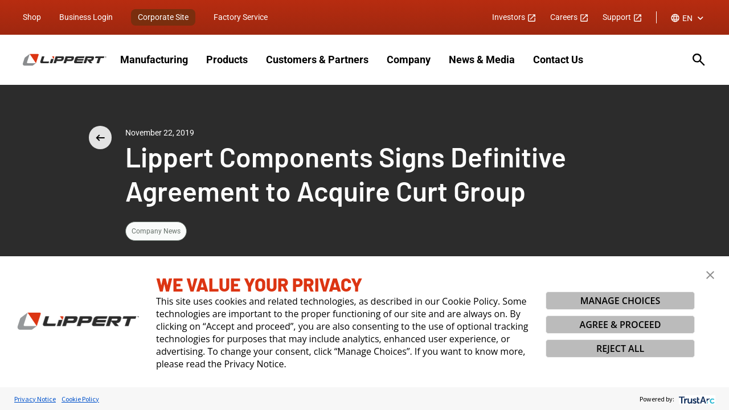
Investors (514, 17)
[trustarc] (695, 399)
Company (409, 59)
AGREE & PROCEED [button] (620, 324)
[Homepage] (65, 60)
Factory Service (241, 17)
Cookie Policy (80, 399)
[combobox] (688, 18)
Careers (569, 17)
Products (227, 59)
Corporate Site (163, 17)
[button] (710, 275)
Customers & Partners (317, 59)
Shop (32, 17)
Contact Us (558, 59)
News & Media (482, 59)
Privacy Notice (35, 399)
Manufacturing (154, 59)
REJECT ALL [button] (620, 348)
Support (622, 17)
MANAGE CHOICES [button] (620, 300)
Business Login (86, 17)
